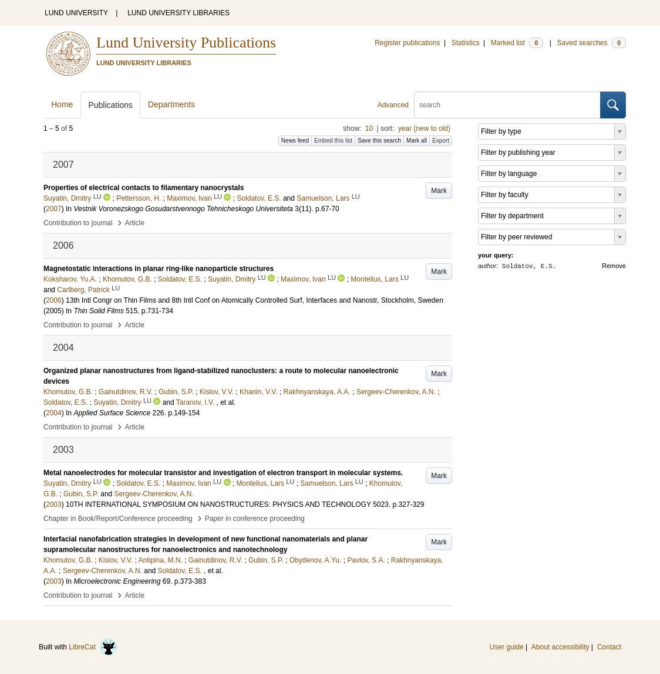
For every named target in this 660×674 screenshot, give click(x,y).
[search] (507, 105)
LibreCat (93, 647)
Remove (614, 265)
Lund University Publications (186, 42)
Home (62, 104)
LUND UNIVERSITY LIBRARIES (178, 13)
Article (134, 223)
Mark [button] (439, 191)
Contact (609, 647)
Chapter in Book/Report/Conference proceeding (118, 518)
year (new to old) (424, 128)
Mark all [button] (416, 140)
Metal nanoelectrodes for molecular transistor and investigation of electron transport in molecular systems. (223, 473)
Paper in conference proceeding (255, 518)
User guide (507, 647)
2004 (54, 413)
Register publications (407, 43)
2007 (54, 209)
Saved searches (591, 43)
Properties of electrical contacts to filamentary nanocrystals (143, 188)
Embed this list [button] (333, 140)
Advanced (393, 105)
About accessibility (560, 647)
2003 (54, 504)
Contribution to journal (77, 223)
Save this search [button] (379, 140)
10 (369, 128)
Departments (171, 104)
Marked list (517, 43)
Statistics (466, 43)
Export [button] (440, 140)
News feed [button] (295, 140)
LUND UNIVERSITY (76, 13)
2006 (54, 300)
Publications (110, 105)
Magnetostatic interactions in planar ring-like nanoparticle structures (158, 269)
